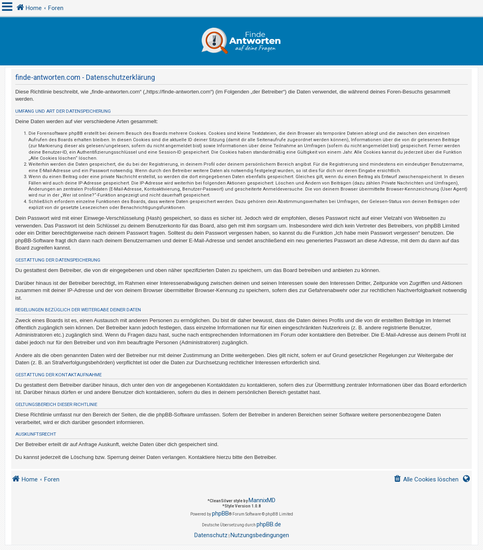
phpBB (220, 513)
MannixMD (262, 500)
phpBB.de (269, 524)
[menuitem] (426, 479)
